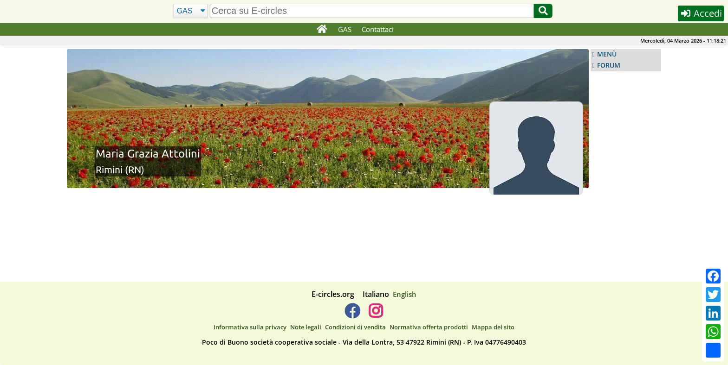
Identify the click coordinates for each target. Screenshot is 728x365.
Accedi (701, 13)
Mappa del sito (493, 327)
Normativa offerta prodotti (429, 327)
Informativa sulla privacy (250, 327)
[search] (372, 11)
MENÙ (607, 54)
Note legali (305, 327)
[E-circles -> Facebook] (352, 314)
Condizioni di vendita (355, 327)
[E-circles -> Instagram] (375, 314)
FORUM (608, 65)
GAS (344, 29)
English (404, 294)
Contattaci (378, 29)
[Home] (321, 29)
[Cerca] (190, 11)
